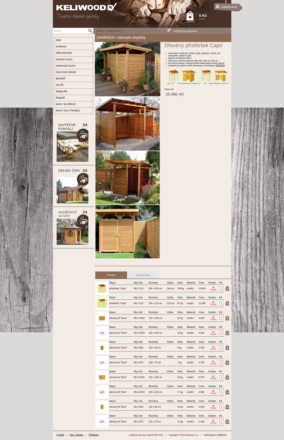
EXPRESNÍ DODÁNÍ (185, 31)
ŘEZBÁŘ (60, 98)
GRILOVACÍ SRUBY (66, 72)
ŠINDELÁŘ (61, 91)
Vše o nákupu (76, 435)
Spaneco (222, 435)
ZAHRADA (61, 46)
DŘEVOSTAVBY (64, 53)
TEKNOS (220, 65)
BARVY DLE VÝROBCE (68, 110)
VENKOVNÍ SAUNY (66, 66)
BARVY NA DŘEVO (66, 104)
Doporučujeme (143, 275)
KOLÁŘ (60, 85)
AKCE (100, 30)
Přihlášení (94, 435)
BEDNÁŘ (60, 78)
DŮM (58, 40)
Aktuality (115, 30)
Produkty (111, 275)
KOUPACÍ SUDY (64, 59)
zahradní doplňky (131, 37)
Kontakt (60, 435)
